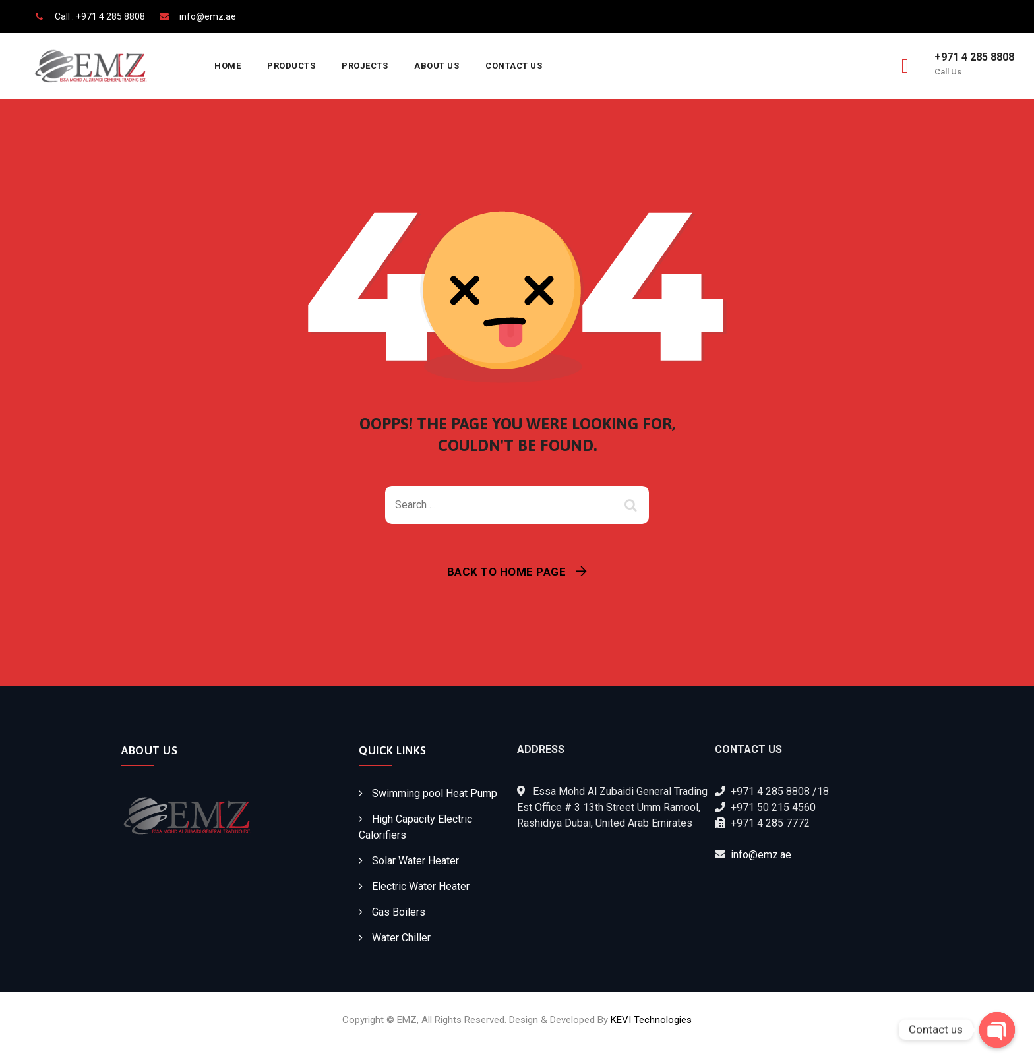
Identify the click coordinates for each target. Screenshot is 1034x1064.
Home (227, 66)
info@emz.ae (761, 854)
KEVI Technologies (651, 1020)
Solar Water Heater (415, 860)
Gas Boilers (398, 912)
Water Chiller (401, 937)
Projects (365, 66)
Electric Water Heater (421, 886)
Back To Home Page (506, 571)
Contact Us (513, 66)
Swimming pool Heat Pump (434, 793)
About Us (436, 66)
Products (291, 66)
